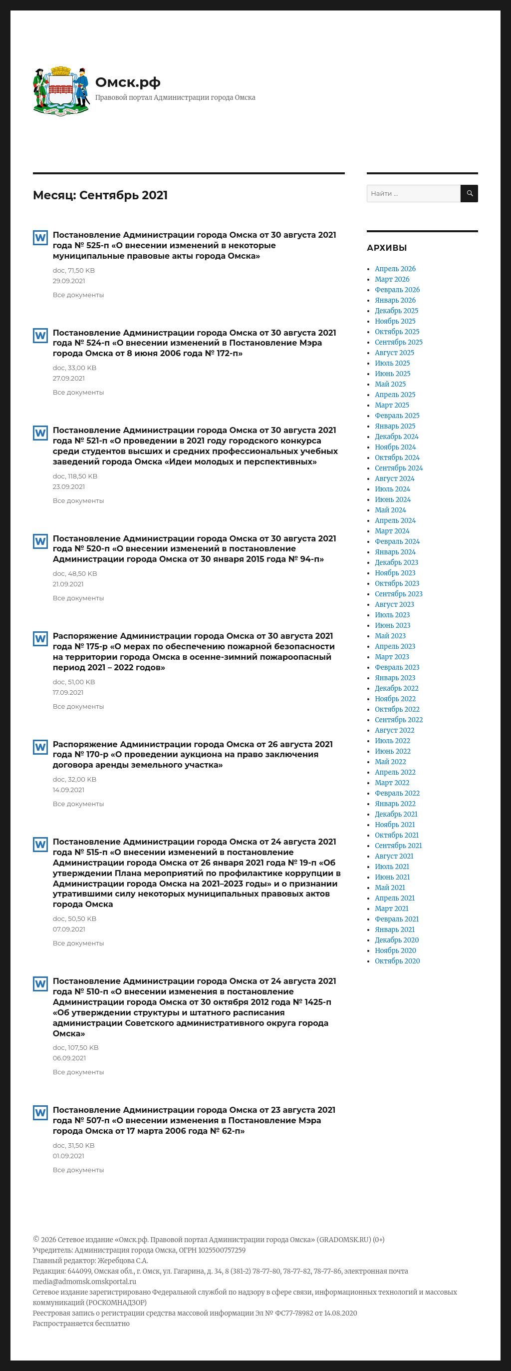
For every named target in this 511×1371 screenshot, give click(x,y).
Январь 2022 (395, 804)
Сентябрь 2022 (399, 720)
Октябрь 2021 (397, 835)
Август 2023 (394, 604)
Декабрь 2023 (396, 562)
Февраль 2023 (397, 667)
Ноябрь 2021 (395, 825)
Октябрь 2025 (397, 332)
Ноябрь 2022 (395, 699)
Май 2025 (390, 384)
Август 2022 (394, 730)
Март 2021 (391, 909)
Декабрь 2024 (397, 437)
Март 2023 (392, 657)
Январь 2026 (395, 300)
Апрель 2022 (395, 772)
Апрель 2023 (395, 646)
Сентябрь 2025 (399, 342)
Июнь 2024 (393, 499)
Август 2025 (394, 353)
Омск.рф (128, 81)
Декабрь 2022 (397, 688)
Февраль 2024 (397, 541)
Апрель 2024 (395, 520)
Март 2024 (392, 531)
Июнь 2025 (393, 374)
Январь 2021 (395, 929)
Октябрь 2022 (397, 709)
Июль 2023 (392, 615)
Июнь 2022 (393, 751)
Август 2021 (394, 856)
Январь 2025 (395, 426)
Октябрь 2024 (397, 458)
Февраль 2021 (397, 919)
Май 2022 (390, 762)
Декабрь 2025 (396, 311)
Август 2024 (394, 478)
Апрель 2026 (395, 269)
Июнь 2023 (392, 625)
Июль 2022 (392, 741)
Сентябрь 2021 (398, 846)
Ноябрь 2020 (395, 950)
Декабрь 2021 (396, 814)
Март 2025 (392, 405)
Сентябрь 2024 (399, 468)
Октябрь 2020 (397, 961)
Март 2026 (392, 279)
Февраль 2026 (397, 290)
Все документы (78, 295)
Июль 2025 (392, 363)
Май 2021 (390, 888)
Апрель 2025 (395, 395)
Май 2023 (390, 636)
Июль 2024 (392, 489)
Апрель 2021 (395, 898)
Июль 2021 (392, 867)
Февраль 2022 (397, 793)
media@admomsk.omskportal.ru (85, 1282)
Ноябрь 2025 (395, 321)
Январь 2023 (395, 678)
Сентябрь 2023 (399, 594)
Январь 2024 (395, 552)
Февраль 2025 (397, 416)
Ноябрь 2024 (395, 447)
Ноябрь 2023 (395, 573)
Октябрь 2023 (397, 583)
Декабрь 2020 (397, 940)
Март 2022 (392, 783)
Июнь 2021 (392, 877)
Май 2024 (390, 510)
